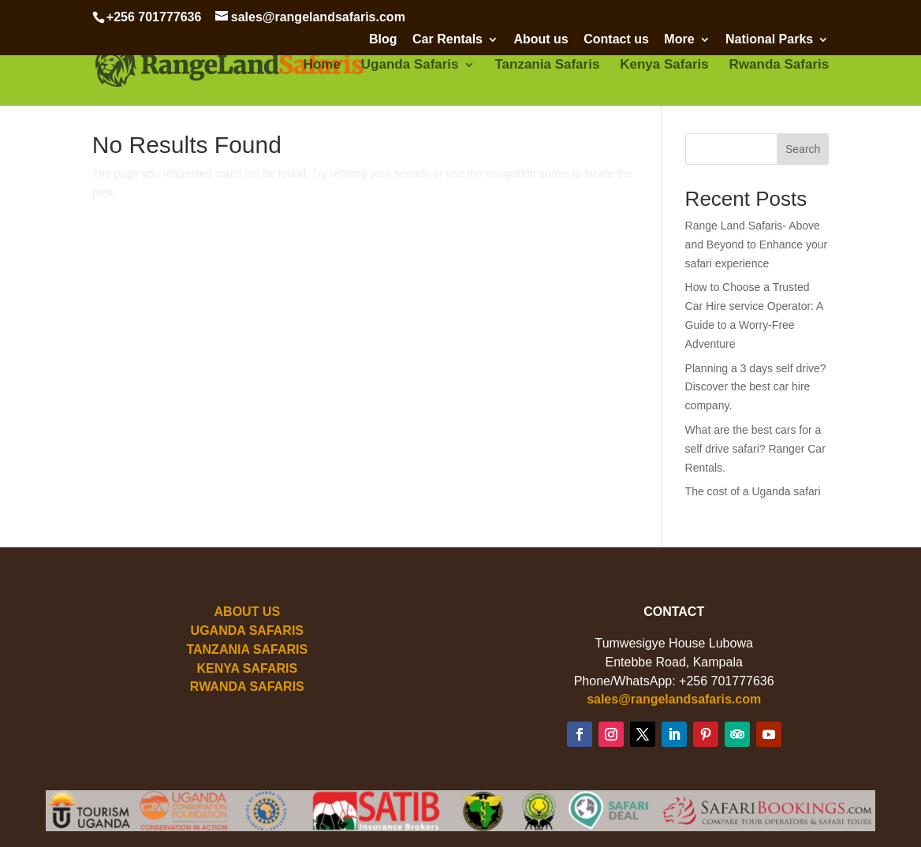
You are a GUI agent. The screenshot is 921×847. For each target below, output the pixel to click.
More (679, 39)
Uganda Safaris (410, 65)
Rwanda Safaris (779, 65)
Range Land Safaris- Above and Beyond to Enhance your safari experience (756, 244)
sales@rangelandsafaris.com (674, 699)
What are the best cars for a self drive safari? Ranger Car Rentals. (755, 449)
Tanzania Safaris (546, 65)
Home (322, 65)
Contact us (616, 39)
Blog (383, 39)
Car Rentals (447, 39)
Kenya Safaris (664, 65)
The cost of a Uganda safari (753, 491)
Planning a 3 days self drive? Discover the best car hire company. (755, 387)
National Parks (769, 39)
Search (802, 149)
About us (540, 39)
